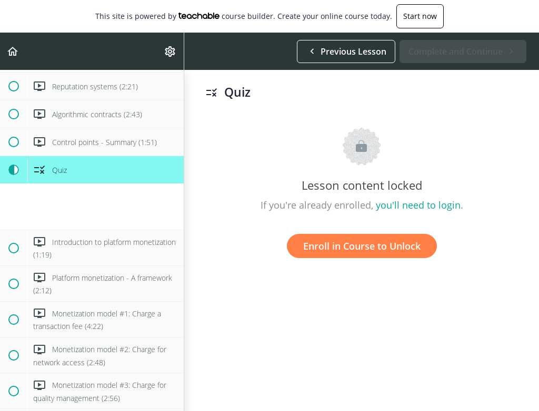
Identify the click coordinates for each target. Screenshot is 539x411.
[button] (13, 51)
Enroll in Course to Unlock (362, 246)
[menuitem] (170, 51)
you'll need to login (418, 205)
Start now (420, 16)
